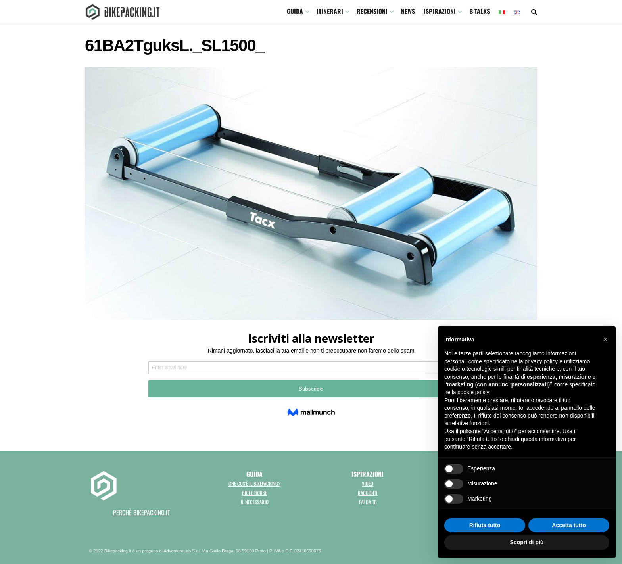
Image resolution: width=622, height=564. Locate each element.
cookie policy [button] (473, 392)
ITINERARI (330, 11)
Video (367, 483)
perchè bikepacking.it (141, 512)
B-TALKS (479, 11)
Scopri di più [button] (527, 542)
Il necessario (255, 502)
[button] (605, 339)
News (408, 11)
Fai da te (367, 502)
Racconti (367, 493)
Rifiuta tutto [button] (485, 525)
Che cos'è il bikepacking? (254, 483)
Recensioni (372, 11)
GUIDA (295, 11)
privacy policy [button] (541, 361)
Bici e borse (254, 493)
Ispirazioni (440, 11)
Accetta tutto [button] (569, 525)
